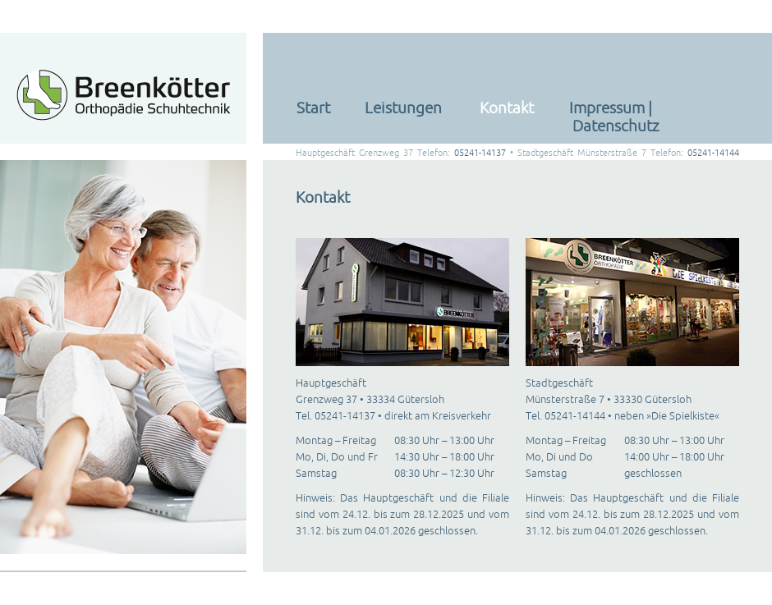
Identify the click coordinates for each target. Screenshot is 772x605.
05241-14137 (480, 153)
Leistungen (403, 108)
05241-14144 (713, 153)
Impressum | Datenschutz (614, 117)
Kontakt (507, 108)
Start (313, 108)
